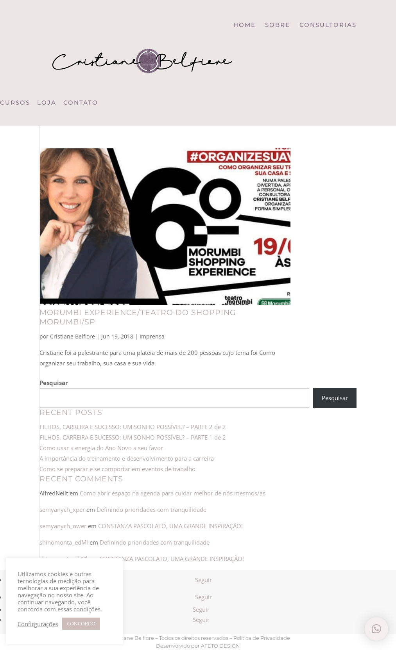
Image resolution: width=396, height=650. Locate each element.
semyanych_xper (62, 509)
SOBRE (277, 24)
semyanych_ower (62, 526)
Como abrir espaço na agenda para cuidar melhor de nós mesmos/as (172, 493)
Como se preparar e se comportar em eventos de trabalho (117, 469)
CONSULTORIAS (328, 24)
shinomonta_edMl (63, 542)
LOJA (46, 102)
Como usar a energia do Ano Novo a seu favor (101, 448)
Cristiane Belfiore (72, 336)
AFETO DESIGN (220, 646)
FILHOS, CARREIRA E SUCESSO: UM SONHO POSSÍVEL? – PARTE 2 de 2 (133, 427)
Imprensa (152, 336)
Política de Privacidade (261, 638)
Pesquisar (53, 382)
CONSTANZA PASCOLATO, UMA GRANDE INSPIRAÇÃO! (170, 526)
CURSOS (15, 102)
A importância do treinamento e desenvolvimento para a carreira (126, 458)
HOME (244, 24)
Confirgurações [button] (38, 623)
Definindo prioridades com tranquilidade (151, 509)
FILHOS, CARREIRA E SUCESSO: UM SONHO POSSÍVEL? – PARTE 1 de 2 (132, 437)
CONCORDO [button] (81, 623)
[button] (376, 629)
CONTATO (80, 102)
